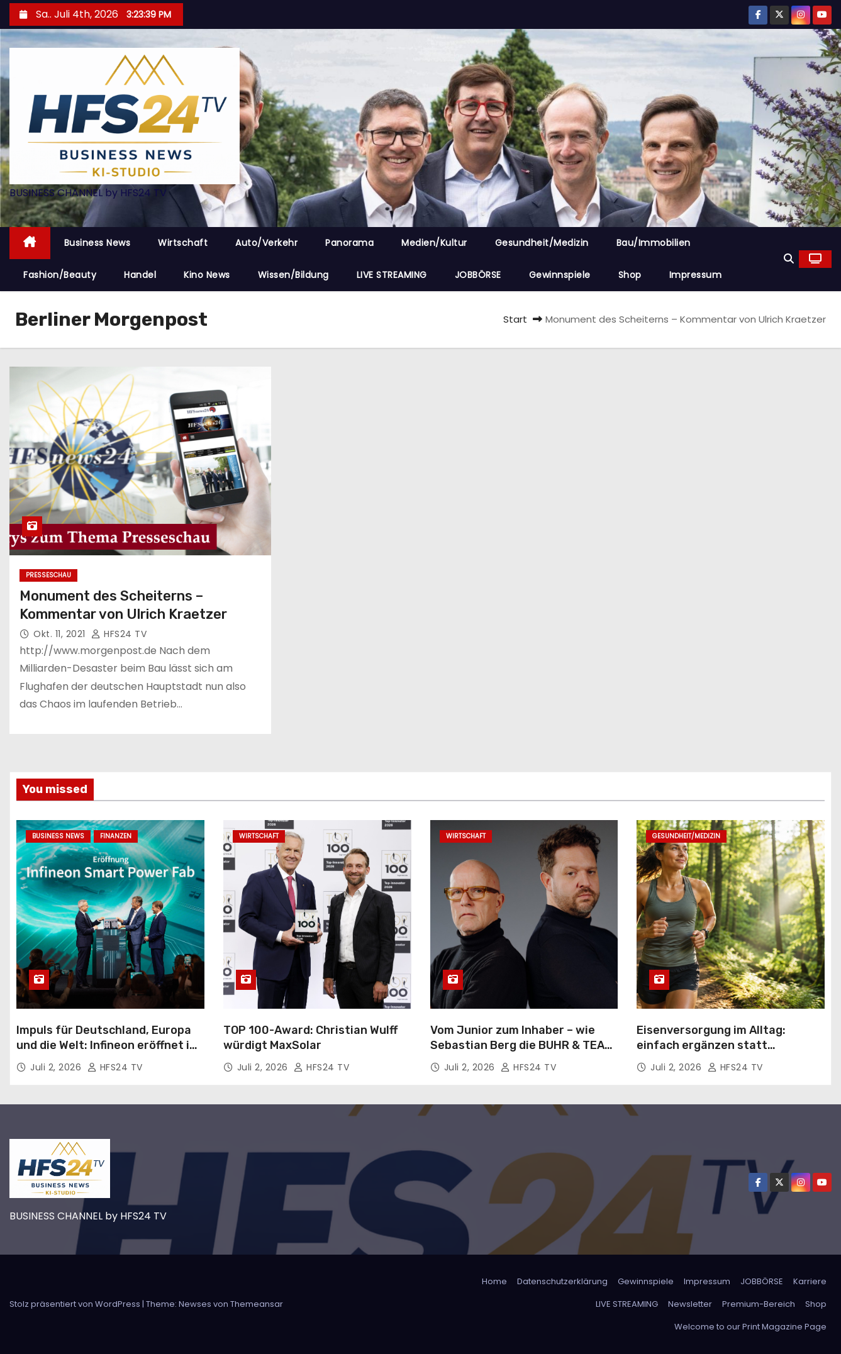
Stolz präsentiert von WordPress (75, 1304)
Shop (630, 275)
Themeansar (256, 1304)
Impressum (695, 275)
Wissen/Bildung (293, 275)
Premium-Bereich (758, 1304)
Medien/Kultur (434, 242)
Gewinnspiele (560, 275)
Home (494, 1281)
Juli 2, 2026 (57, 1067)
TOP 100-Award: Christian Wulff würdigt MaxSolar (310, 1037)
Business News (97, 242)
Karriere (810, 1281)
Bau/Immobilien (653, 242)
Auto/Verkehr (266, 242)
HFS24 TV (119, 634)
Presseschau (48, 575)
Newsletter (690, 1304)
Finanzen (115, 836)
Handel (140, 275)
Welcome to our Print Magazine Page (750, 1327)
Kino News (207, 275)
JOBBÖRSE (478, 275)
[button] (789, 259)
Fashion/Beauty (59, 275)
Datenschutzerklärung (562, 1281)
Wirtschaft (183, 242)
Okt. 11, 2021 (60, 634)
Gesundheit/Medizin (542, 242)
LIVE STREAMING (392, 275)
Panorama (349, 242)
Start (515, 319)
